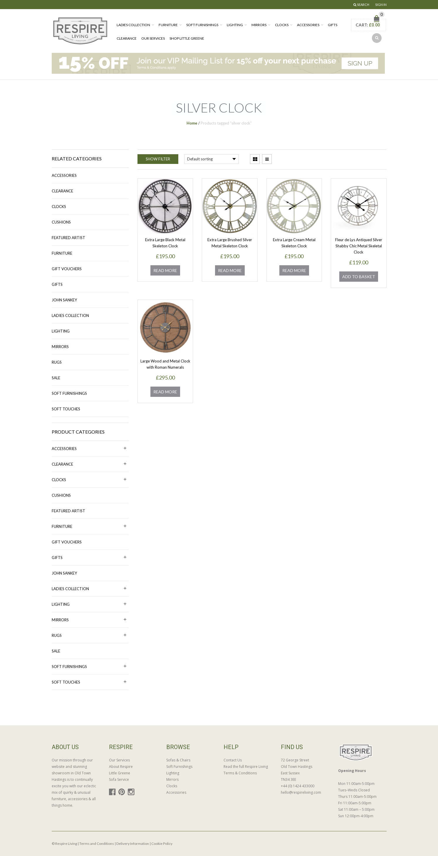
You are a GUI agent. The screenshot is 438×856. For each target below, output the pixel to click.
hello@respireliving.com (301, 792)
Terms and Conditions (96, 843)
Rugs (57, 362)
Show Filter (158, 159)
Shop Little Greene (187, 38)
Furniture (168, 25)
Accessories (308, 25)
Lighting (235, 25)
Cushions (61, 222)
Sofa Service (119, 779)
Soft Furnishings (202, 25)
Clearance (127, 38)
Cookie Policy (161, 843)
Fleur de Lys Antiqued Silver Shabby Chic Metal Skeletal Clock (358, 245)
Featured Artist (68, 237)
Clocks (281, 25)
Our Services (153, 38)
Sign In (381, 4)
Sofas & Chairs (178, 760)
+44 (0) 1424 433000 (297, 785)
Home (192, 123)
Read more (165, 270)
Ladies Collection (133, 25)
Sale (56, 377)
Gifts (332, 25)
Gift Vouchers (67, 268)
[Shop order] (211, 159)
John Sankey (64, 300)
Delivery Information (132, 843)
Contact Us (233, 760)
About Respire (121, 766)
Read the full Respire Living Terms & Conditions (246, 770)
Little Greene (119, 773)
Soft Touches (66, 409)
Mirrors (258, 25)
